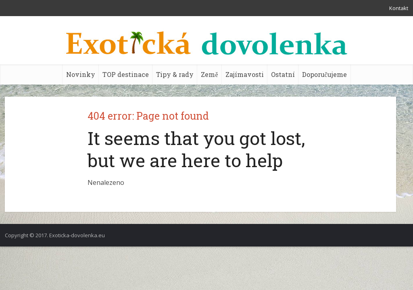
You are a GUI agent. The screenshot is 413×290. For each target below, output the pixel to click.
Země (209, 74)
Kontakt (398, 8)
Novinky (80, 74)
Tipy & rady (175, 74)
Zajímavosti (244, 74)
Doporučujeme (324, 74)
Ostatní (283, 74)
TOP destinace (125, 74)
